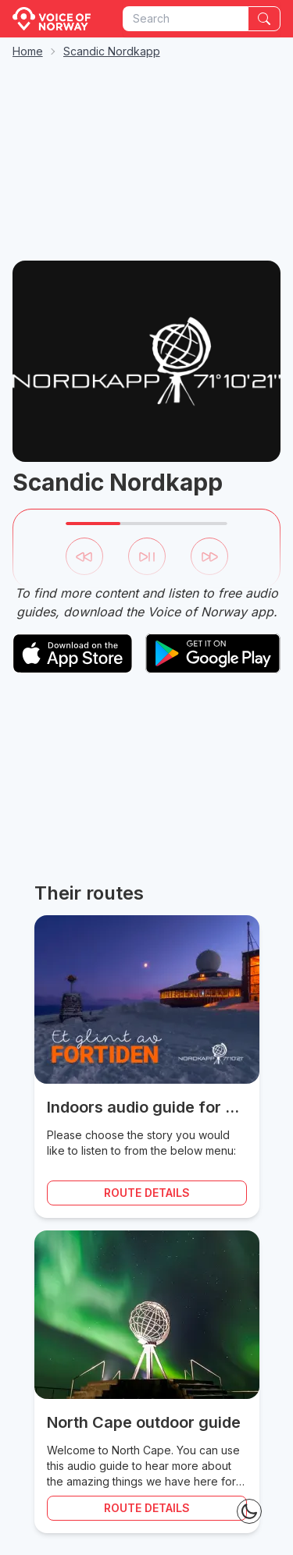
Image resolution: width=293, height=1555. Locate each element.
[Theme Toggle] (249, 1511)
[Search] (264, 18)
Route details (147, 1192)
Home (28, 51)
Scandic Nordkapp (111, 51)
